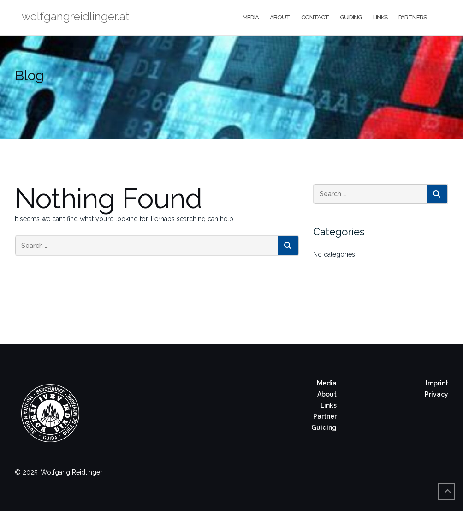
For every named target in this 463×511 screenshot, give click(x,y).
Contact (315, 17)
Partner (325, 416)
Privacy (436, 394)
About (280, 17)
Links (380, 17)
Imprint (437, 383)
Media (251, 17)
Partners (412, 17)
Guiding (351, 17)
